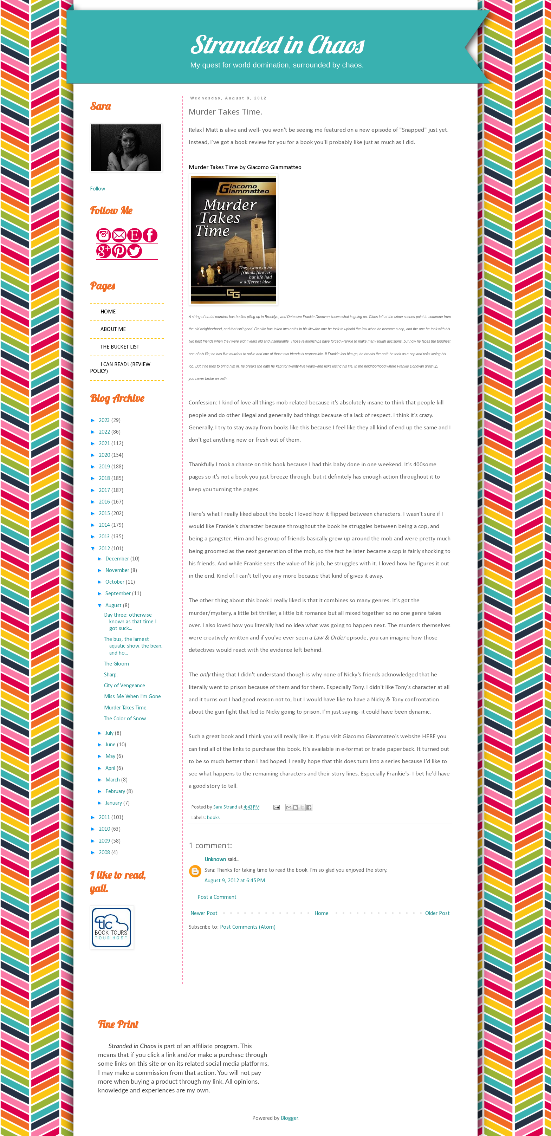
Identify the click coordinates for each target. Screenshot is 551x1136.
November (117, 570)
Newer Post (204, 913)
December (117, 559)
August (113, 606)
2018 (104, 478)
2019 (104, 467)
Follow (97, 189)
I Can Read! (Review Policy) (120, 368)
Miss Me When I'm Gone (132, 697)
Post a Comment (216, 897)
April (110, 768)
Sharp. (111, 675)
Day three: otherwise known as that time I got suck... (130, 621)
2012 (104, 549)
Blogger (289, 1118)
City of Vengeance (124, 686)
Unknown (215, 860)
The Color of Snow (125, 719)
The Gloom (116, 664)
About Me (113, 329)
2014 (104, 525)
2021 (104, 444)
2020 (104, 455)
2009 (104, 841)
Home (322, 913)
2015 (104, 514)
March (112, 780)
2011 (104, 817)
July (109, 733)
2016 (104, 502)
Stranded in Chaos (275, 44)
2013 (104, 537)
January (113, 803)
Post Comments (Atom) (248, 927)
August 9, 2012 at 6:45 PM (235, 881)
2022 (104, 432)
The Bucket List (120, 347)
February (115, 791)
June (110, 745)
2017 (104, 490)
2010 (104, 829)
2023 (104, 420)
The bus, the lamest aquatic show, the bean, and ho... (133, 646)
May (110, 756)
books (213, 817)
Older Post (437, 913)
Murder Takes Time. (126, 708)
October (114, 582)
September (118, 594)
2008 (104, 853)
